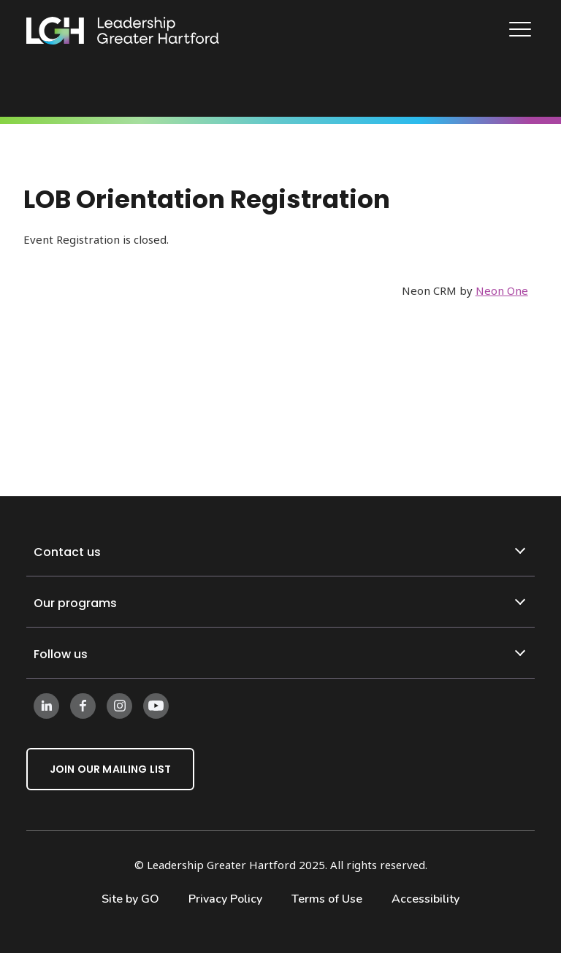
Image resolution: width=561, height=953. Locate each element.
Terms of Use (326, 899)
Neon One (502, 290)
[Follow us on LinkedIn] (46, 705)
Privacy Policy (225, 899)
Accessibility (425, 899)
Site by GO (130, 899)
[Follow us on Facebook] (83, 705)
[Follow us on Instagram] (119, 705)
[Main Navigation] (522, 31)
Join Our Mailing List (110, 769)
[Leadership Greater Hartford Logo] (123, 31)
